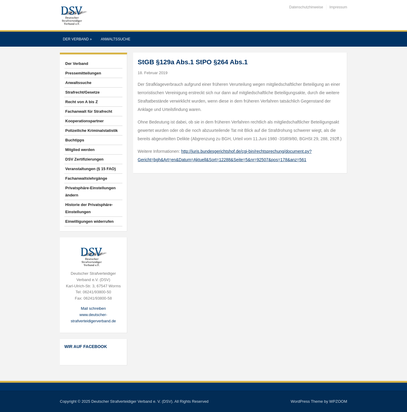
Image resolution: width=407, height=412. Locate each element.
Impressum (338, 7)
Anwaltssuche (115, 39)
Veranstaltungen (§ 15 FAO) (90, 169)
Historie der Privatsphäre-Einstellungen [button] (89, 208)
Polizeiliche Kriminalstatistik (91, 130)
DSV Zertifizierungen (84, 159)
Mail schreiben (93, 308)
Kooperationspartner (84, 121)
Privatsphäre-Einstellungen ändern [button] (90, 191)
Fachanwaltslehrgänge (86, 178)
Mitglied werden (80, 149)
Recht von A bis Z (81, 102)
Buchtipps (74, 140)
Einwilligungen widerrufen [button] (89, 221)
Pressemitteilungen (83, 73)
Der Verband (77, 39)
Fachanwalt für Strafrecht (88, 111)
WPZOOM (338, 401)
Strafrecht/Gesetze (82, 92)
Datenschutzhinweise (306, 7)
